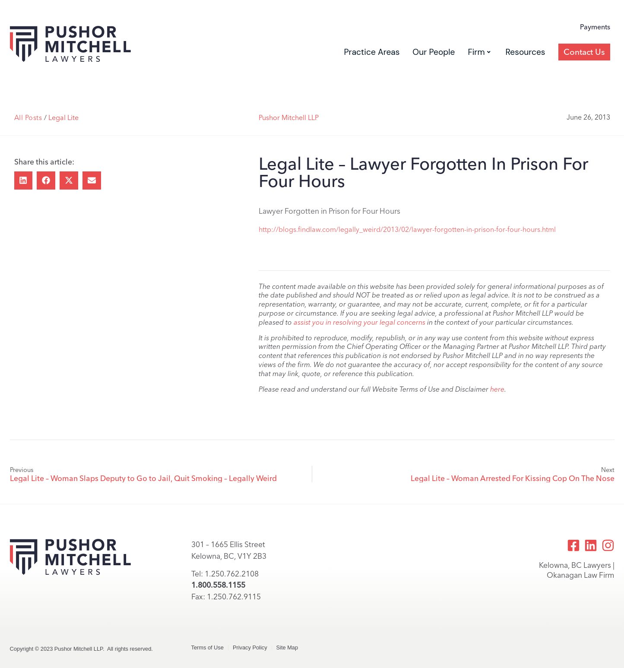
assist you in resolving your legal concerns (359, 322)
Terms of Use (207, 647)
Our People (433, 52)
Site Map (287, 647)
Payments (595, 27)
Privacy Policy (250, 647)
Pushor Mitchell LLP (289, 118)
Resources (525, 52)
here (497, 389)
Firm (479, 52)
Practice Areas (371, 52)
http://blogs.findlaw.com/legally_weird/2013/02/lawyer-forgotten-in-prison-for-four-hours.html (407, 229)
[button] (23, 180)
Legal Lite (63, 118)
